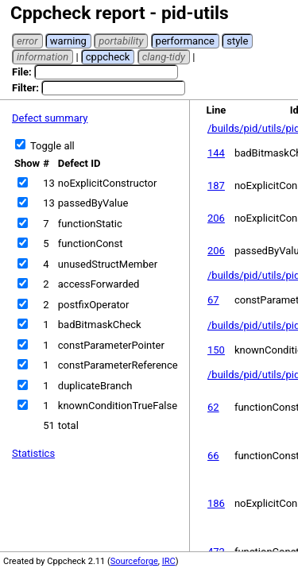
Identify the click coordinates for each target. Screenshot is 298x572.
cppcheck (108, 57)
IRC (169, 561)
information (42, 57)
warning (68, 41)
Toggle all (45, 146)
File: (95, 72)
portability (121, 41)
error (27, 41)
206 (216, 218)
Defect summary (49, 118)
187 (216, 185)
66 (213, 456)
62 (213, 407)
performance (185, 41)
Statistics (33, 453)
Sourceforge (134, 561)
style (237, 41)
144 (216, 153)
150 (216, 350)
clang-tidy (163, 57)
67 (213, 300)
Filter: (98, 88)
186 (216, 503)
